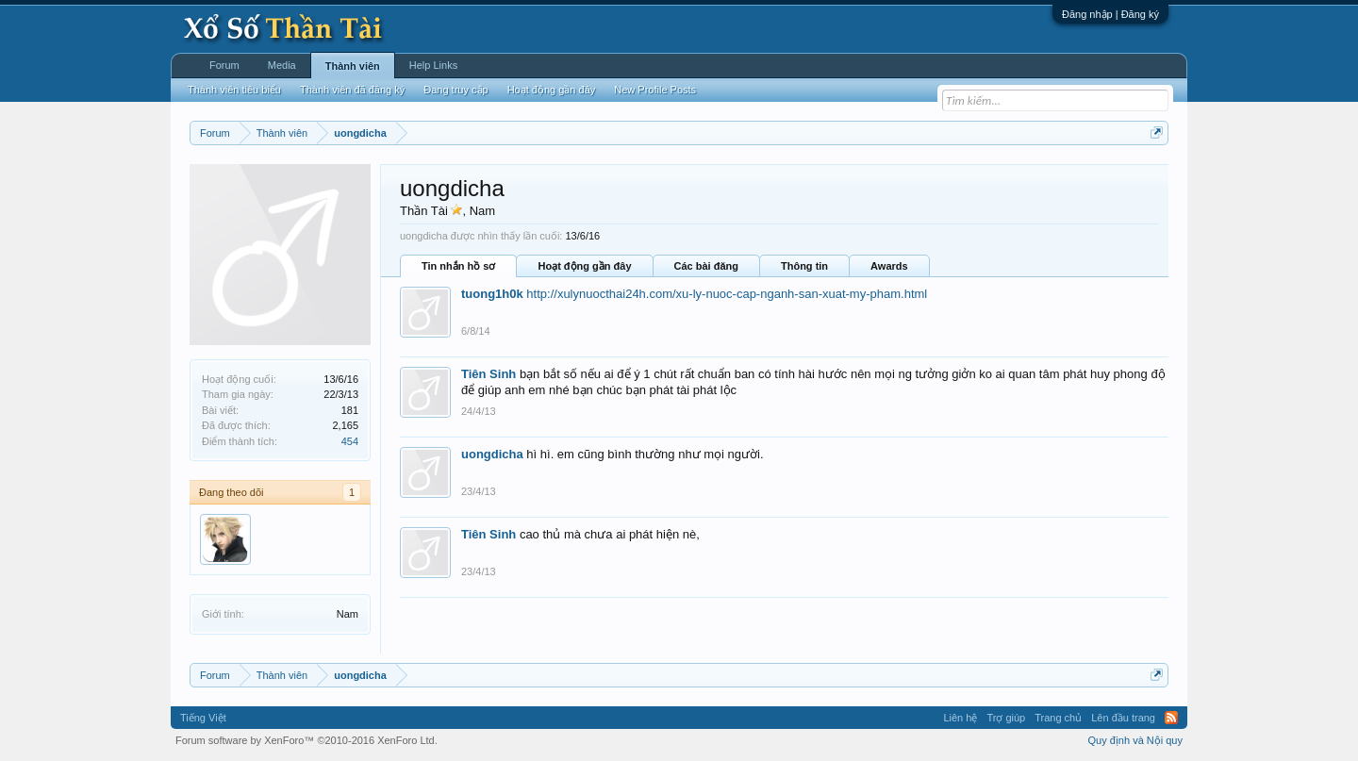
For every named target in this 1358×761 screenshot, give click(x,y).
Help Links (433, 65)
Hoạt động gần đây (584, 266)
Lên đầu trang (1123, 717)
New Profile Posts (655, 89)
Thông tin (804, 266)
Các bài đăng (706, 266)
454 (349, 441)
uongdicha (492, 454)
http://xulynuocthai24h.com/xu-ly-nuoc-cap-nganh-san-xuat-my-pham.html (726, 294)
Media (282, 65)
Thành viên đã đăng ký (352, 89)
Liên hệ (960, 717)
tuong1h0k (492, 294)
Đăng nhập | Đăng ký (1110, 14)
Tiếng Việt (203, 717)
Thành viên (352, 66)
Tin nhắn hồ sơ (458, 266)
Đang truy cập (455, 89)
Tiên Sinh (488, 374)
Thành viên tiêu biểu (234, 89)
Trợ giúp (1005, 717)
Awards (889, 266)
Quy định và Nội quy (1136, 740)
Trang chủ (1058, 717)
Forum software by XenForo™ (306, 740)
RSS (1171, 717)
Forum (224, 65)
